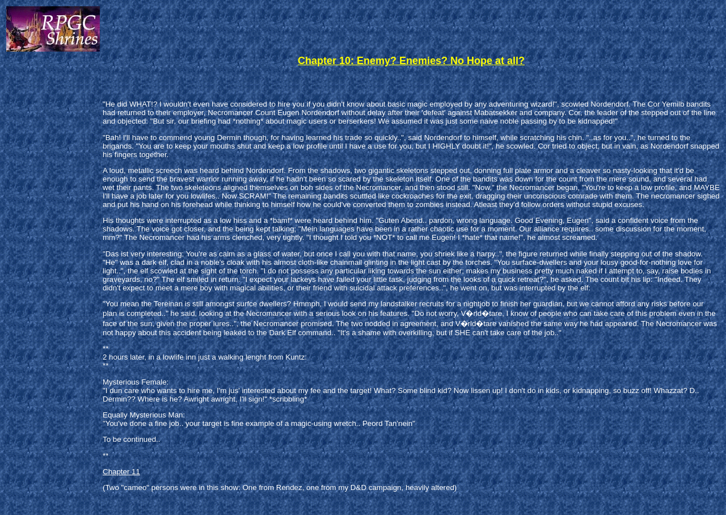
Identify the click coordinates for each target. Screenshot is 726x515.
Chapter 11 (121, 471)
